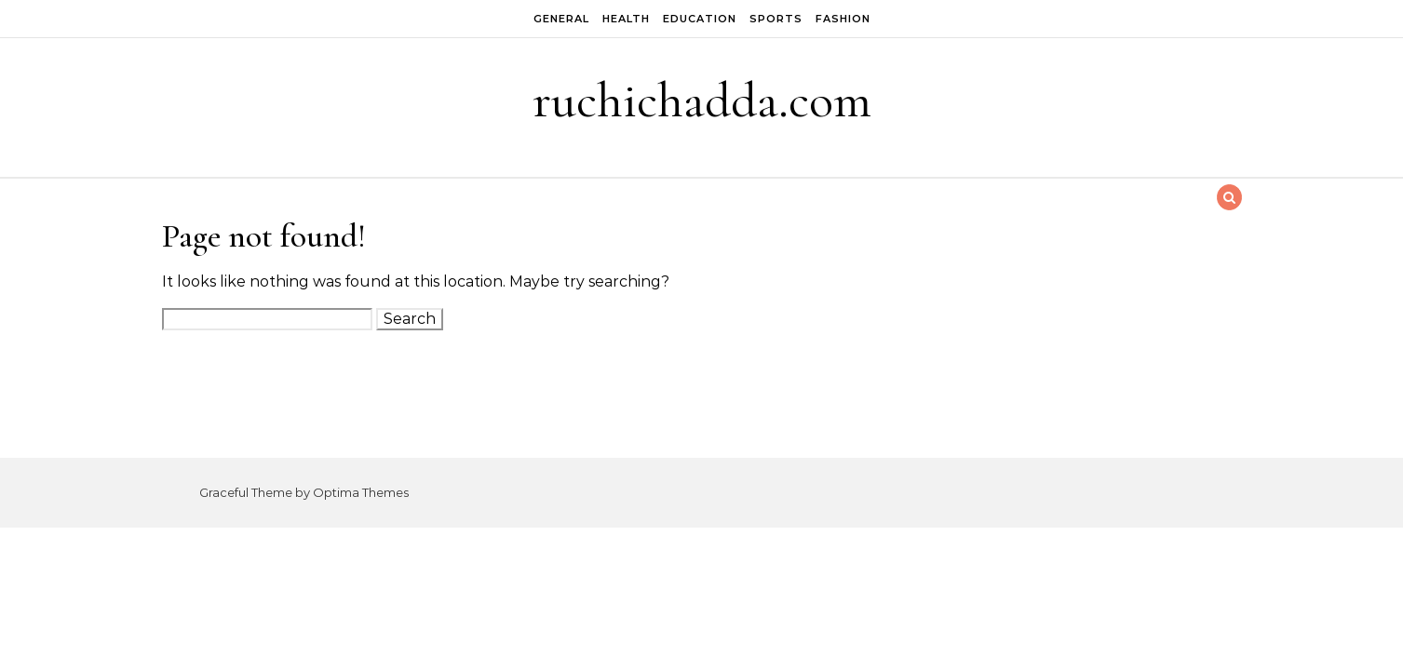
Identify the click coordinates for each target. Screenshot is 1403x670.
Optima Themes (361, 492)
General (561, 18)
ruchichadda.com (702, 100)
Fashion (843, 18)
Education (699, 18)
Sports (776, 18)
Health (626, 18)
